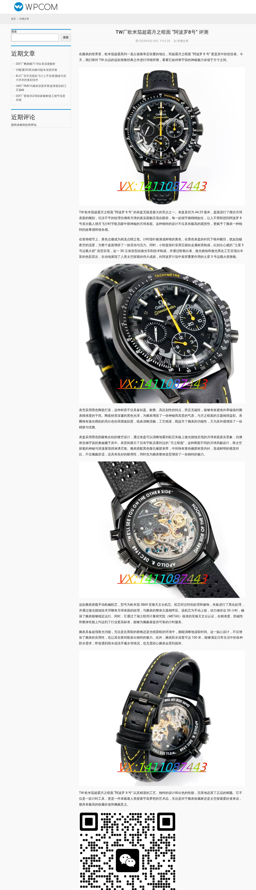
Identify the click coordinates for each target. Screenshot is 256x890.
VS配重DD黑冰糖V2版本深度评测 (36, 69)
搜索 (14, 31)
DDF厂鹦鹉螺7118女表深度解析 (35, 63)
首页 (13, 18)
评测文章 (182, 41)
